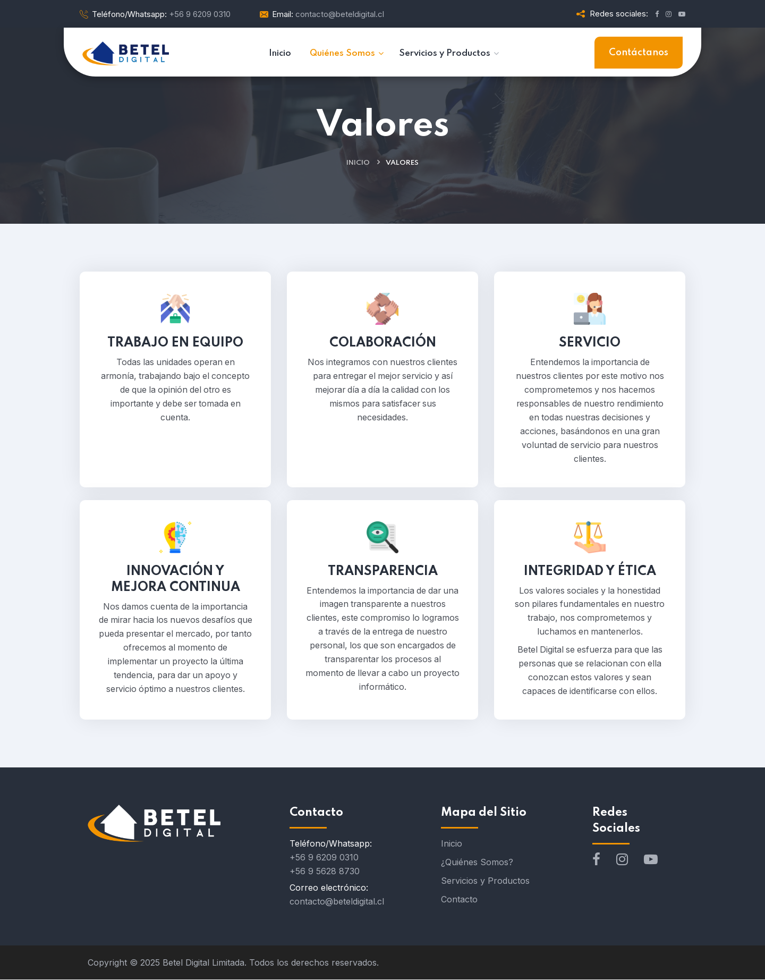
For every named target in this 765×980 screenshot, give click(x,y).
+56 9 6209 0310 (324, 857)
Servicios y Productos (485, 881)
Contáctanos (638, 52)
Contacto (459, 899)
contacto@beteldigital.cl (337, 902)
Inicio (358, 162)
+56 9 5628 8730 (325, 871)
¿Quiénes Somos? (477, 862)
